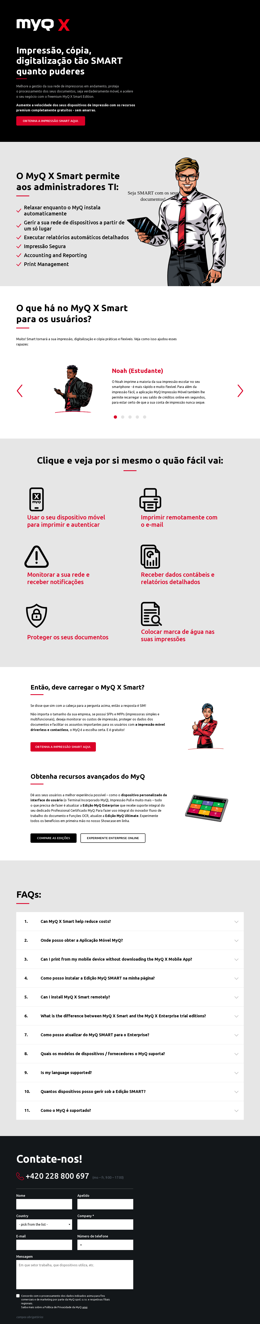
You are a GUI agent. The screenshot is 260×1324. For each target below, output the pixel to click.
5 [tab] (144, 417)
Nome (20, 1146)
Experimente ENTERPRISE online (113, 788)
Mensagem (24, 1207)
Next (240, 390)
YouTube (243, 1312)
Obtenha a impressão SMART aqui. (51, 121)
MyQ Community (139, 1312)
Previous (19, 390)
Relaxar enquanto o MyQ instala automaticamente (62, 210)
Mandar (29, 1279)
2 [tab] (122, 417)
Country (22, 1166)
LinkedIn (222, 1312)
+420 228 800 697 (57, 1126)
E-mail (21, 1186)
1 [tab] (115, 417)
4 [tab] (137, 417)
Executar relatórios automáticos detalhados (76, 237)
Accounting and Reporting (55, 255)
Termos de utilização (166, 1312)
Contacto (118, 1312)
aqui (84, 1257)
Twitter (229, 1312)
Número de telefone (92, 1186)
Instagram (250, 1312)
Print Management (46, 264)
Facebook (236, 1312)
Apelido (83, 1146)
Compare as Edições (53, 788)
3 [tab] (130, 417)
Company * (85, 1166)
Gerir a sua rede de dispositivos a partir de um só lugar (74, 225)
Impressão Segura (45, 246)
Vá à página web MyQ (95, 1312)
